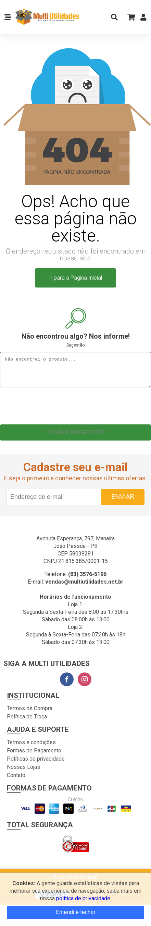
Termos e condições (31, 747)
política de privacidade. (83, 898)
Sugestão (75, 345)
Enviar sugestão (75, 437)
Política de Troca (27, 721)
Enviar (122, 502)
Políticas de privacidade (36, 764)
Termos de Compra (29, 713)
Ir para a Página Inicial (75, 277)
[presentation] (76, 409)
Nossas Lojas (23, 772)
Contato (16, 780)
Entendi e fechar (75, 912)
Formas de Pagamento (34, 755)
